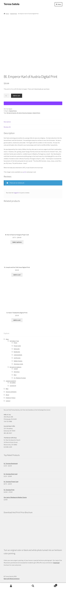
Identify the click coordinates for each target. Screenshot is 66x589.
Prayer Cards (17, 346)
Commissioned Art (11, 381)
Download (56, 563)
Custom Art (13, 385)
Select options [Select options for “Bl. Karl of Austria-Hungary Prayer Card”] (17, 242)
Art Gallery (13, 382)
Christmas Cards (18, 364)
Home (7, 13)
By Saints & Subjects (15, 367)
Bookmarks (17, 352)
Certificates (17, 358)
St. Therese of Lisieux (20, 378)
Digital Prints (13, 13)
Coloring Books (18, 355)
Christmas (17, 372)
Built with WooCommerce (11, 579)
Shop (7, 339)
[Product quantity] (7, 96)
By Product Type (14, 341)
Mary (15, 375)
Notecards (17, 349)
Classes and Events (11, 392)
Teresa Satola (11, 4)
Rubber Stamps (18, 361)
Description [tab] (7, 122)
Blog (7, 389)
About (7, 395)
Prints (15, 343)
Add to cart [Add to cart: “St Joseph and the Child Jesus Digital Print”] (17, 275)
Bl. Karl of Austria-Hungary (24, 113)
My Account (11, 586)
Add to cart (16, 96)
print (24, 172)
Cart (50, 584)
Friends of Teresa (10, 398)
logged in (16, 193)
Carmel (16, 369)
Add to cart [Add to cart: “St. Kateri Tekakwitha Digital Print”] (17, 320)
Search (33, 586)
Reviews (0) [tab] (7, 127)
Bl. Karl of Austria (12, 113)
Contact (8, 401)
